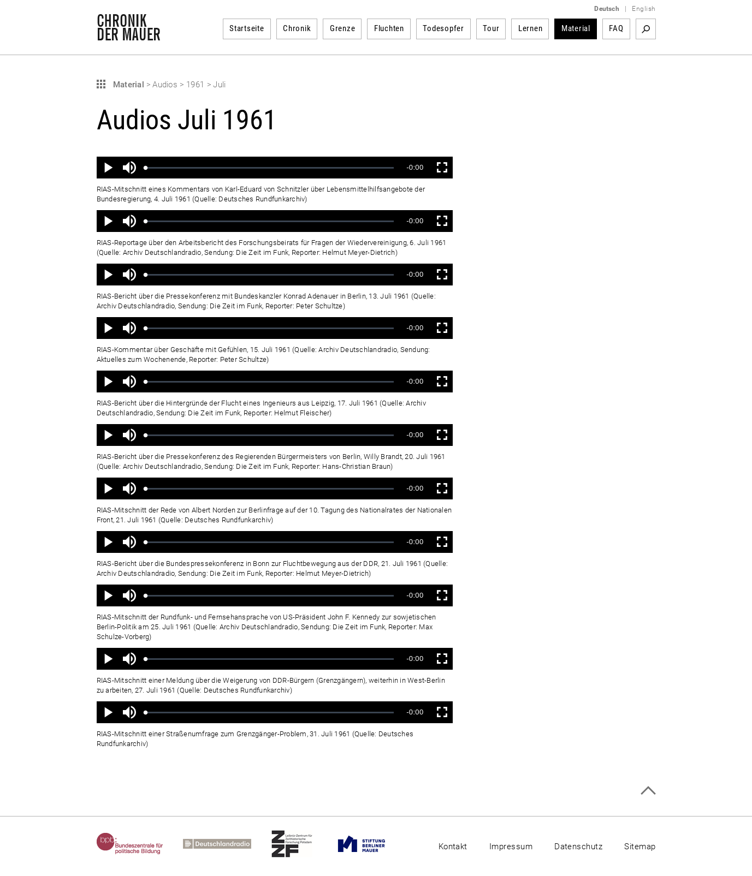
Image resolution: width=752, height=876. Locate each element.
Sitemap (639, 846)
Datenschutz (578, 846)
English (643, 9)
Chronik (297, 28)
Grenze (343, 28)
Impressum (510, 846)
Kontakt (453, 846)
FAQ (616, 28)
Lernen (530, 28)
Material (575, 28)
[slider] (270, 168)
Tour (491, 28)
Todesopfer (443, 28)
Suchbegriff (646, 29)
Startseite (246, 28)
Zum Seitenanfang (648, 790)
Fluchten (389, 28)
